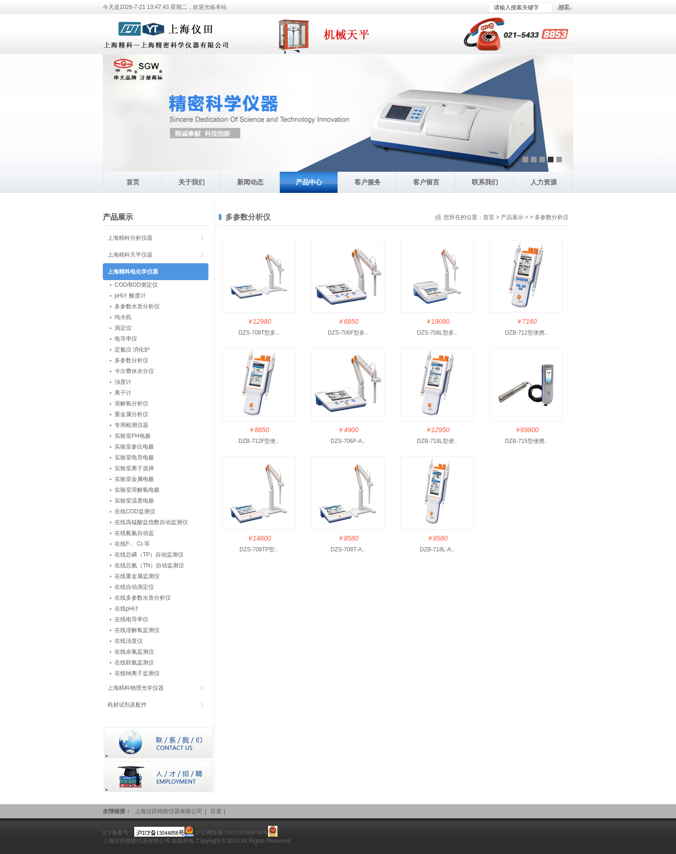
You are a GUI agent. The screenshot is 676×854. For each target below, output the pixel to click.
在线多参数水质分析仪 (143, 598)
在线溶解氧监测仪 (137, 630)
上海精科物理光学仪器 (136, 688)
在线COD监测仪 (135, 511)
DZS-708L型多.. (437, 332)
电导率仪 (126, 339)
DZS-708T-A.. (347, 549)
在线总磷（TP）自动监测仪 (149, 554)
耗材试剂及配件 (127, 705)
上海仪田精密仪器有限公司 (168, 811)
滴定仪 (123, 328)
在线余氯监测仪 (134, 651)
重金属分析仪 (131, 414)
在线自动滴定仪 (134, 587)
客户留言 (426, 182)
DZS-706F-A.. (347, 441)
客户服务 (367, 182)
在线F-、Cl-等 (132, 544)
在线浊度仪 (129, 641)
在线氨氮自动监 (134, 533)
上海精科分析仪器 (130, 238)
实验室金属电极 (134, 479)
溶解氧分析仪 (131, 403)
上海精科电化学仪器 (133, 271)
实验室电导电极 (134, 457)
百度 (216, 811)
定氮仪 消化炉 (132, 349)
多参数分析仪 (551, 217)
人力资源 (543, 182)
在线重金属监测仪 (137, 576)
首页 (132, 182)
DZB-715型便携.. (526, 441)
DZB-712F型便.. (258, 441)
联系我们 (485, 182)
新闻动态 (250, 182)
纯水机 (123, 317)
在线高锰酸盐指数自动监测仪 (151, 522)
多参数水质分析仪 (137, 306)
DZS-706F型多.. (348, 332)
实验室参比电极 (134, 446)
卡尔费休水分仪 (134, 371)
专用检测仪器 (131, 425)
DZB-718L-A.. (437, 549)
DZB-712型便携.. (526, 332)
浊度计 (123, 382)
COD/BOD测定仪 (136, 285)
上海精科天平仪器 (130, 255)
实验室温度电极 (134, 500)
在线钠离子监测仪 (137, 673)
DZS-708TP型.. (258, 549)
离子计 (123, 392)
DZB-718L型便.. (437, 441)
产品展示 (512, 217)
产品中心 (309, 182)
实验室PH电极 (133, 436)
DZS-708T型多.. (258, 332)
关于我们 (191, 182)
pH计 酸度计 (130, 295)
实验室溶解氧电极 (137, 490)
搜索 (564, 7)
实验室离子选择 (134, 468)
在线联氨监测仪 (134, 662)
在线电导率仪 (131, 619)
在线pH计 (126, 608)
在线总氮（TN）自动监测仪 (149, 565)
